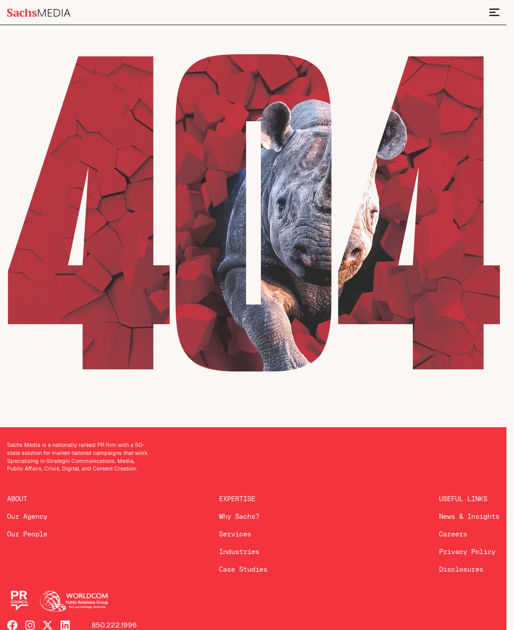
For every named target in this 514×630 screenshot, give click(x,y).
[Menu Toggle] (494, 12)
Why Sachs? (239, 516)
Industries (239, 551)
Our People (27, 534)
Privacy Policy (467, 551)
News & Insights (469, 516)
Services (235, 534)
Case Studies (243, 569)
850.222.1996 (114, 625)
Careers (453, 534)
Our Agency (27, 516)
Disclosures (461, 569)
